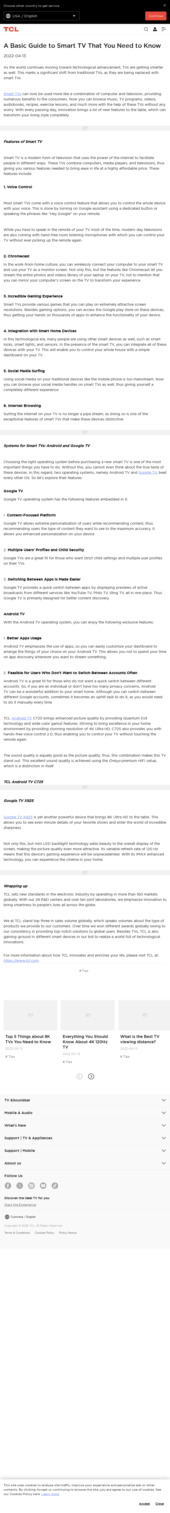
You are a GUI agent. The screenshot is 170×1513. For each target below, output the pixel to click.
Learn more (50, 1494)
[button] (91, 1076)
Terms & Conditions (17, 1232)
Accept (144, 1504)
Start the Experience (20, 1205)
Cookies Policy (44, 1232)
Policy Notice (68, 1232)
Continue (156, 16)
